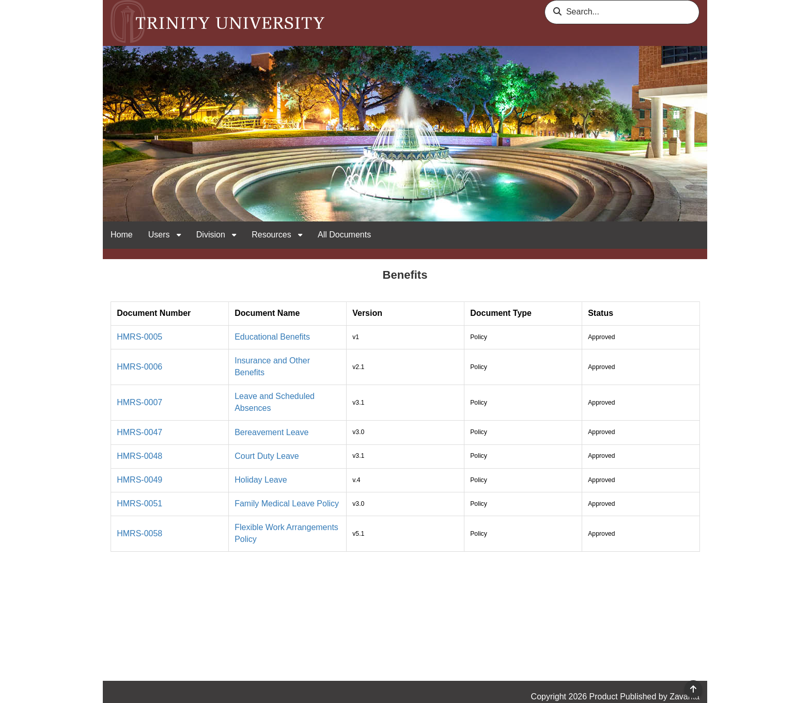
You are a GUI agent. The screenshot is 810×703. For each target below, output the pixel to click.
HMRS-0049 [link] (139, 479)
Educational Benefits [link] (272, 336)
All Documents (344, 234)
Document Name (267, 313)
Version (367, 313)
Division (211, 234)
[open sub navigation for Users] (179, 235)
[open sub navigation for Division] (234, 235)
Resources (272, 234)
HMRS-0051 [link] (139, 503)
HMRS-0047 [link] (139, 432)
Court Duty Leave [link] (267, 456)
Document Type (501, 313)
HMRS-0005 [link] (139, 336)
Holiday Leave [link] (261, 479)
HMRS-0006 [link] (139, 366)
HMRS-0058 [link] (139, 533)
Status (600, 313)
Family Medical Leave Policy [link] (287, 503)
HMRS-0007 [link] (139, 402)
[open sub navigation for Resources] (300, 235)
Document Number (154, 313)
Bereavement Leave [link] (271, 432)
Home (122, 234)
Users (160, 234)
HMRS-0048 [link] (139, 456)
